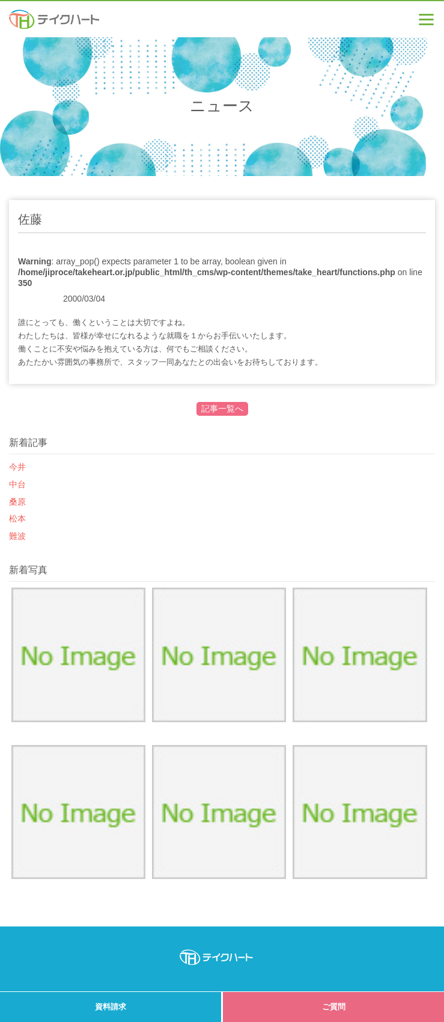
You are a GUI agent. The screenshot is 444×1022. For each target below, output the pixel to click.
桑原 (17, 501)
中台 (17, 484)
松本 (17, 518)
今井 (17, 467)
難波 (17, 536)
